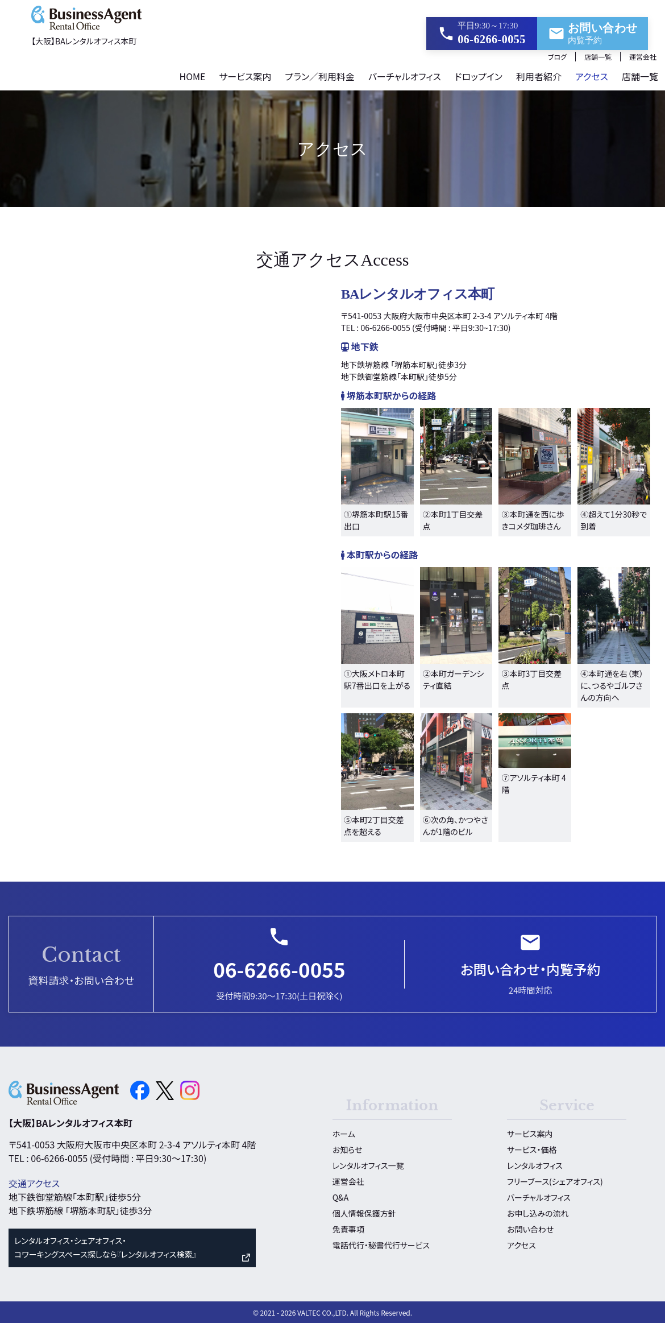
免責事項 (348, 1228)
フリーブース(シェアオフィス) (555, 1180)
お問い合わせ (530, 1228)
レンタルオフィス (535, 1164)
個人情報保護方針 (364, 1212)
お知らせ (347, 1148)
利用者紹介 (539, 75)
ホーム (343, 1132)
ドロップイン (478, 75)
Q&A (340, 1196)
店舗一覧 (598, 55)
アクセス (591, 75)
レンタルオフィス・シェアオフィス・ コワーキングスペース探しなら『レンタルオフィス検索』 (105, 1246)
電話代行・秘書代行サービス (381, 1244)
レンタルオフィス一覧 (368, 1164)
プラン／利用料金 (320, 75)
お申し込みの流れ (537, 1212)
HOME (192, 75)
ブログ (557, 55)
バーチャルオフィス (404, 75)
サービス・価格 (531, 1148)
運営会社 (642, 55)
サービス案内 (245, 75)
